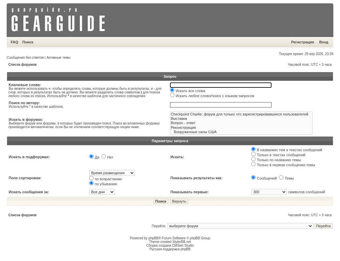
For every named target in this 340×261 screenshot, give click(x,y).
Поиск (27, 42)
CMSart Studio (183, 245)
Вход (323, 42)
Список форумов (22, 64)
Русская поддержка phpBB (169, 249)
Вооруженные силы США (241, 132)
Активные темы (58, 57)
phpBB (153, 238)
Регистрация (302, 42)
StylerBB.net (181, 242)
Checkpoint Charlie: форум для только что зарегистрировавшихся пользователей (241, 114)
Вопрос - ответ (241, 123)
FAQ (14, 42)
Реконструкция (241, 127)
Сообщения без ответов (25, 57)
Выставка (241, 118)
